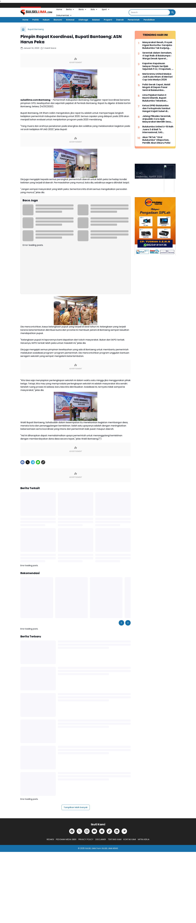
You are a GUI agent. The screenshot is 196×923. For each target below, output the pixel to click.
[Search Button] (172, 12)
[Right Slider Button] (128, 623)
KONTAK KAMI (129, 839)
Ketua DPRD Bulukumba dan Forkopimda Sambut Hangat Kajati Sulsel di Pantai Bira (156, 108)
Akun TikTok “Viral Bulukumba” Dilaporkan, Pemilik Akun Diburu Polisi (156, 140)
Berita (70, 9)
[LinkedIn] (117, 831)
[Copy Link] (43, 462)
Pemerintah (134, 19)
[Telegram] (33, 462)
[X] (28, 462)
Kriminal (70, 19)
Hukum (46, 19)
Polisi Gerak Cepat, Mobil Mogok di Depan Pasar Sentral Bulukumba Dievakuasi (156, 87)
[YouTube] (94, 831)
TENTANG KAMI (114, 839)
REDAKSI (50, 839)
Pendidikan (149, 19)
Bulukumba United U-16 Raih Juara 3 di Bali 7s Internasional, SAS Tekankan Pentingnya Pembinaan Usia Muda (157, 129)
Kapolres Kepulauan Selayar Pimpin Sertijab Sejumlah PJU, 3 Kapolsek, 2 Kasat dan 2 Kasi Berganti (157, 66)
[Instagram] (87, 831)
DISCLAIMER (100, 839)
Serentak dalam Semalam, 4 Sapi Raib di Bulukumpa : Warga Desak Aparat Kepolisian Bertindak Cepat (157, 55)
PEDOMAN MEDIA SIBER (66, 839)
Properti (108, 19)
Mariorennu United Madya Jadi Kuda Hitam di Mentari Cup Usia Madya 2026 (157, 77)
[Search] (149, 12)
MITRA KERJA (143, 839)
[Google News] (102, 831)
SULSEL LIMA (90, 848)
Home (59, 9)
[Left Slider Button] (121, 623)
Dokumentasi (64, 15)
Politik (35, 19)
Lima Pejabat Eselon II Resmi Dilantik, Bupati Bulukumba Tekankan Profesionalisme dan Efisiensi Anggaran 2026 (155, 98)
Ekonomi (58, 19)
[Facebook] (22, 462)
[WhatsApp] (38, 462)
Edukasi (96, 19)
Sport (106, 9)
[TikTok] (109, 831)
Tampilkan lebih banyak (76, 807)
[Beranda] (23, 29)
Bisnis (83, 9)
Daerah (120, 19)
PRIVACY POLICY (85, 839)
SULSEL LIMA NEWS (110, 848)
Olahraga (83, 19)
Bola (94, 9)
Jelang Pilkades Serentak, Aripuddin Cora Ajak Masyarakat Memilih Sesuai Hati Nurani (157, 119)
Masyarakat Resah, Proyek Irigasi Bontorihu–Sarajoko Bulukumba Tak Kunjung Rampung (157, 45)
